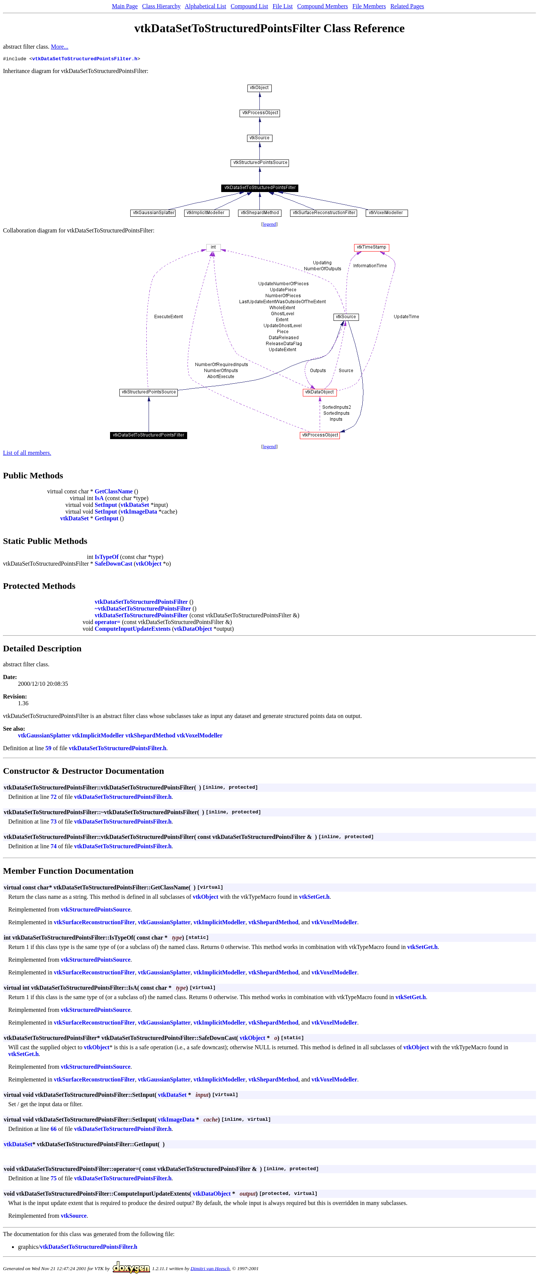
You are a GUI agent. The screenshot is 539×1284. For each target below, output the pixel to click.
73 (54, 822)
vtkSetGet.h (314, 898)
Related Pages (407, 6)
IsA (99, 499)
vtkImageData (139, 512)
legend (269, 225)
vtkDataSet (135, 506)
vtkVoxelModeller (199, 736)
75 (54, 1179)
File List (282, 6)
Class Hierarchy (161, 6)
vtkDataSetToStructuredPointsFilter (141, 603)
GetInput (106, 519)
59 (48, 749)
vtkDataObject (193, 630)
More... (59, 46)
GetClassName (114, 492)
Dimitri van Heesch (210, 1269)
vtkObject (148, 565)
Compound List (249, 6)
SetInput (106, 506)
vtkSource (73, 1217)
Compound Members (322, 6)
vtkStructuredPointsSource (95, 910)
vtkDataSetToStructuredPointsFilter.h (84, 59)
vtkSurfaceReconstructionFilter (94, 923)
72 (54, 798)
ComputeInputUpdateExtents (133, 630)
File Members (369, 6)
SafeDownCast (113, 565)
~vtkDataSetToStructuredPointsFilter (143, 609)
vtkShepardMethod (150, 736)
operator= (108, 623)
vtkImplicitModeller (98, 736)
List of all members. (27, 454)
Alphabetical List (205, 6)
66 (54, 1130)
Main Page (125, 6)
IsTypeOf (107, 558)
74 (54, 847)
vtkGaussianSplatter (44, 736)
